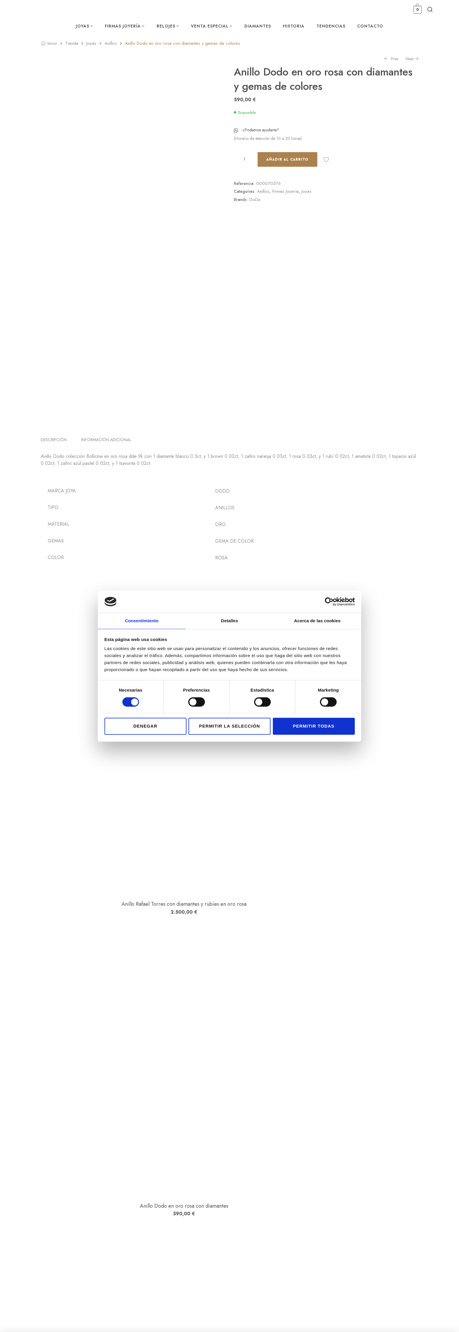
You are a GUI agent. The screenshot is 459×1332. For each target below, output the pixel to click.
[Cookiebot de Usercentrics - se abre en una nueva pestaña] (329, 601)
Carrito (301, 1209)
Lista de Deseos (308, 1201)
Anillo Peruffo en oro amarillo (93, 984)
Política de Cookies (368, 1218)
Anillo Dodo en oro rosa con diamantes (93, 864)
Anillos (111, 43)
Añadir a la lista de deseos (326, 159)
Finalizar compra (309, 1218)
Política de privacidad (370, 1201)
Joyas (91, 43)
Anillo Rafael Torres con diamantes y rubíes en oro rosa (94, 742)
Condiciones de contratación (376, 1209)
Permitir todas (313, 726)
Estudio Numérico (186, 1320)
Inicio (52, 43)
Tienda (71, 43)
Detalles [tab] (229, 620)
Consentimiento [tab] (142, 620)
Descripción (54, 459)
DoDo (255, 199)
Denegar (145, 726)
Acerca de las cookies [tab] (317, 620)
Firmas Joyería (285, 191)
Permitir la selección (229, 726)
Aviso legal (361, 1193)
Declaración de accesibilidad (376, 1226)
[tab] (57, 459)
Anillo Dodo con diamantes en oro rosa (93, 1103)
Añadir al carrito (287, 159)
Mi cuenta (303, 1193)
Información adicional (106, 459)
